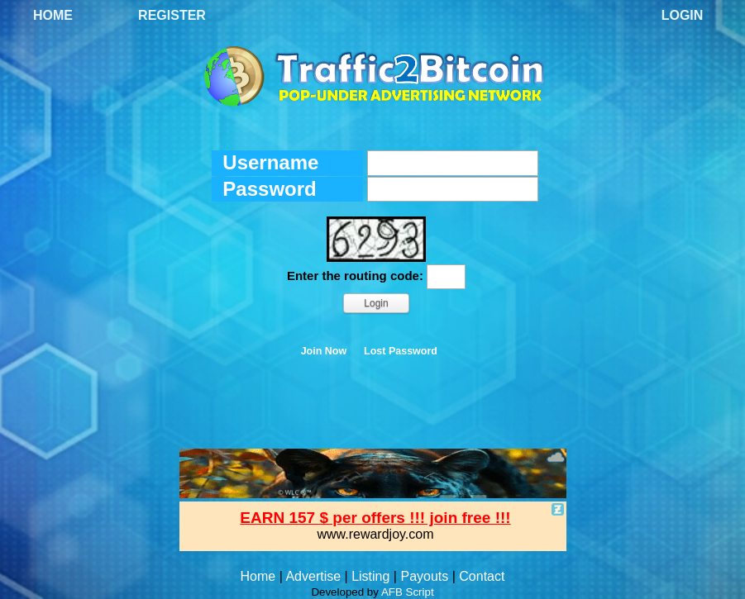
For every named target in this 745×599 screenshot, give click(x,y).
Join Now (324, 351)
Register (172, 15)
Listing (370, 576)
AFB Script (407, 592)
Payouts (424, 576)
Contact (481, 576)
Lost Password (400, 351)
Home (53, 15)
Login (682, 15)
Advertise (313, 576)
